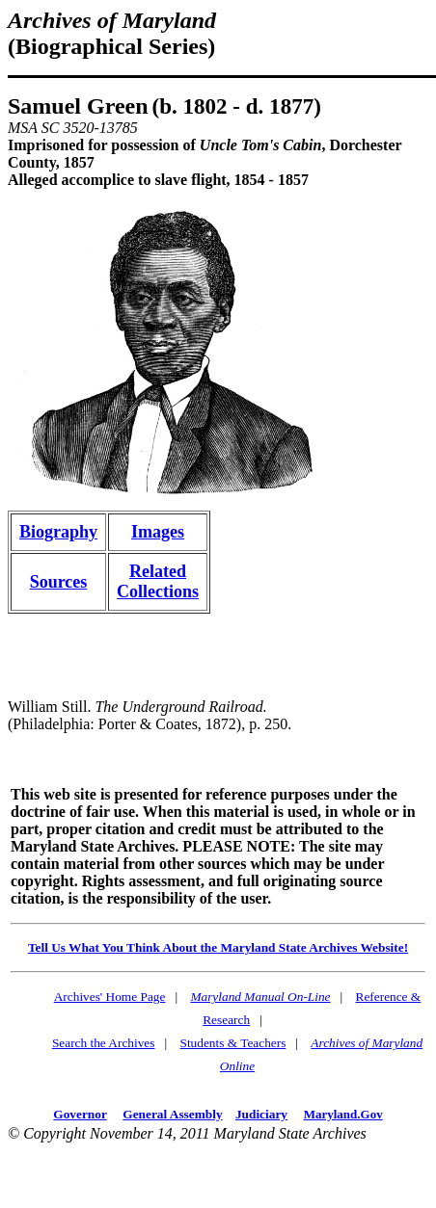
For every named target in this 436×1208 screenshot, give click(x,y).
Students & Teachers (232, 1043)
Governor (79, 1114)
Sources (59, 581)
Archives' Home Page (110, 996)
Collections (158, 591)
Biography (58, 531)
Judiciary (261, 1114)
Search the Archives (103, 1043)
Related (157, 571)
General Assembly (172, 1114)
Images (157, 531)
